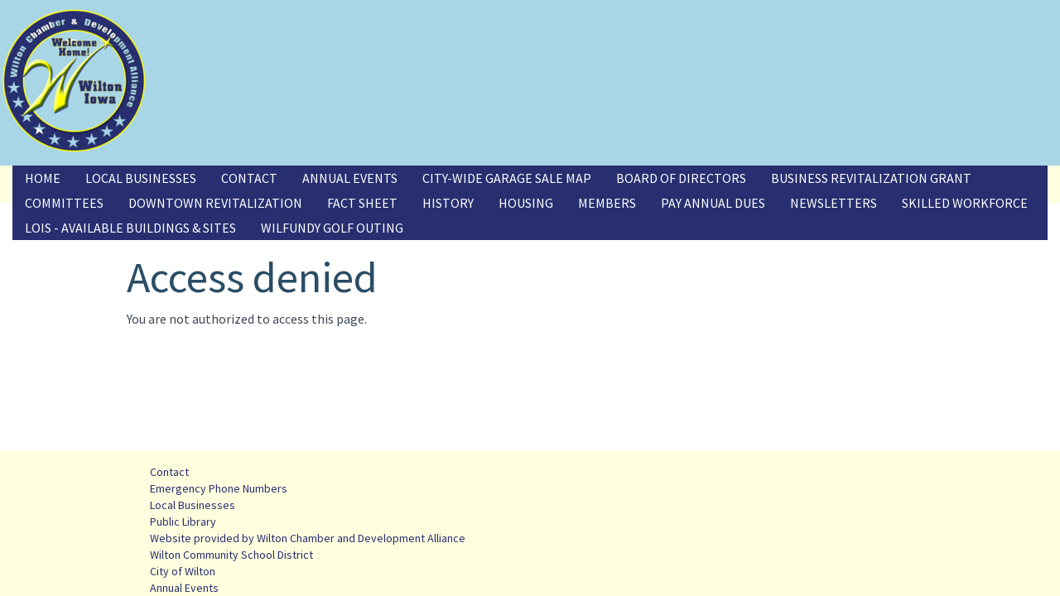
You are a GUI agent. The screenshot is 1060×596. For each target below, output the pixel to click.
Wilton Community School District (231, 554)
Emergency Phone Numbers (218, 488)
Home (42, 178)
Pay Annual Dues (713, 203)
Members (607, 203)
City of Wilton (182, 571)
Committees (64, 203)
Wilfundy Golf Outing (332, 227)
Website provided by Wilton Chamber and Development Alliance (307, 538)
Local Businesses (140, 178)
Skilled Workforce (965, 203)
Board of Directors (681, 178)
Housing (526, 203)
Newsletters (833, 203)
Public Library (183, 521)
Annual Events (350, 178)
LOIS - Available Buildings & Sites (130, 227)
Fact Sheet (362, 203)
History (448, 203)
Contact (249, 178)
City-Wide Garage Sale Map (506, 178)
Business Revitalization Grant (871, 178)
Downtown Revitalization (215, 203)
